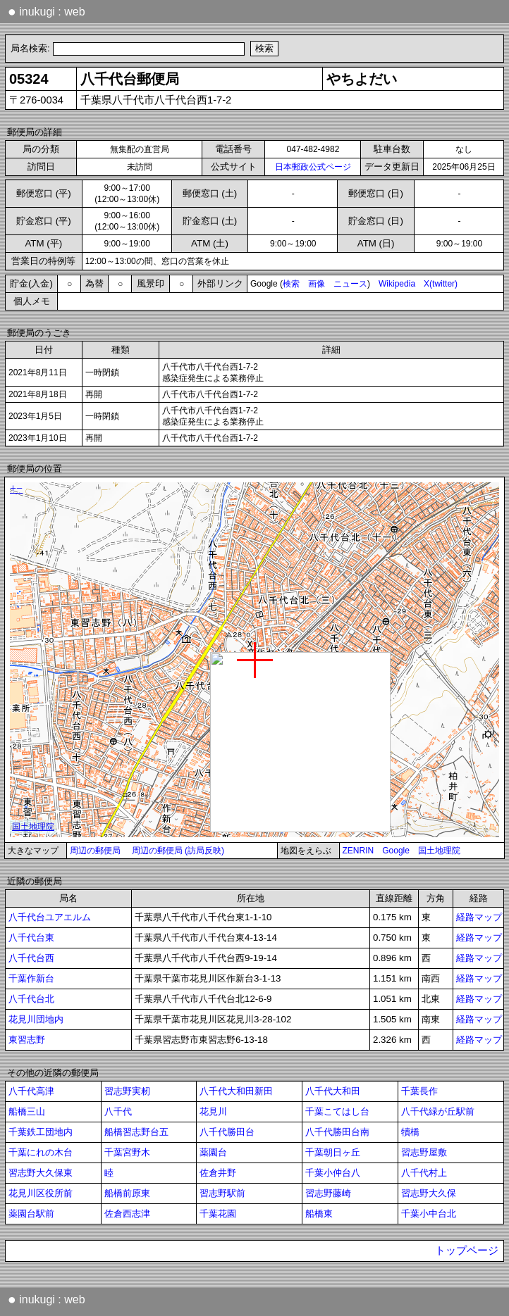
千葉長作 (419, 1091)
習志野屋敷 (424, 1152)
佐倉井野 (218, 1172)
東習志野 (26, 1039)
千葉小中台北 (428, 1213)
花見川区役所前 (40, 1193)
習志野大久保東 (40, 1172)
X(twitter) (441, 284)
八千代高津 (31, 1091)
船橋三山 (26, 1111)
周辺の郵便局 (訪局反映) (178, 851)
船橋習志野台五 (136, 1132)
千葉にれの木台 (40, 1152)
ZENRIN (358, 851)
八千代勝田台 (227, 1132)
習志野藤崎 (328, 1193)
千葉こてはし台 (337, 1111)
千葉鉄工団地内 (40, 1132)
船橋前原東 (127, 1193)
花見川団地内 (35, 1019)
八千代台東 (31, 937)
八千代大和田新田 (236, 1091)
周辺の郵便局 (95, 851)
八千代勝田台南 (337, 1132)
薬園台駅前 (31, 1213)
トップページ (466, 1250)
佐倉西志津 (127, 1213)
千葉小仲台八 (332, 1172)
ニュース (350, 284)
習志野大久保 (428, 1193)
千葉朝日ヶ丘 (332, 1152)
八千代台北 (31, 999)
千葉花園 (218, 1213)
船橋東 (319, 1213)
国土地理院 (439, 851)
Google (396, 851)
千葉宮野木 (127, 1152)
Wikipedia (397, 284)
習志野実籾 (127, 1091)
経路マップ (479, 917)
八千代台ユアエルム (49, 917)
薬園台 (213, 1152)
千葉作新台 (31, 978)
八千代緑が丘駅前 (437, 1111)
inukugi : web (46, 11)
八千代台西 (31, 958)
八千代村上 (424, 1172)
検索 (291, 284)
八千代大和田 (332, 1091)
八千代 (118, 1111)
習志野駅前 (222, 1193)
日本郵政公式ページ (313, 167)
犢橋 (410, 1132)
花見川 (213, 1111)
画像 (316, 284)
